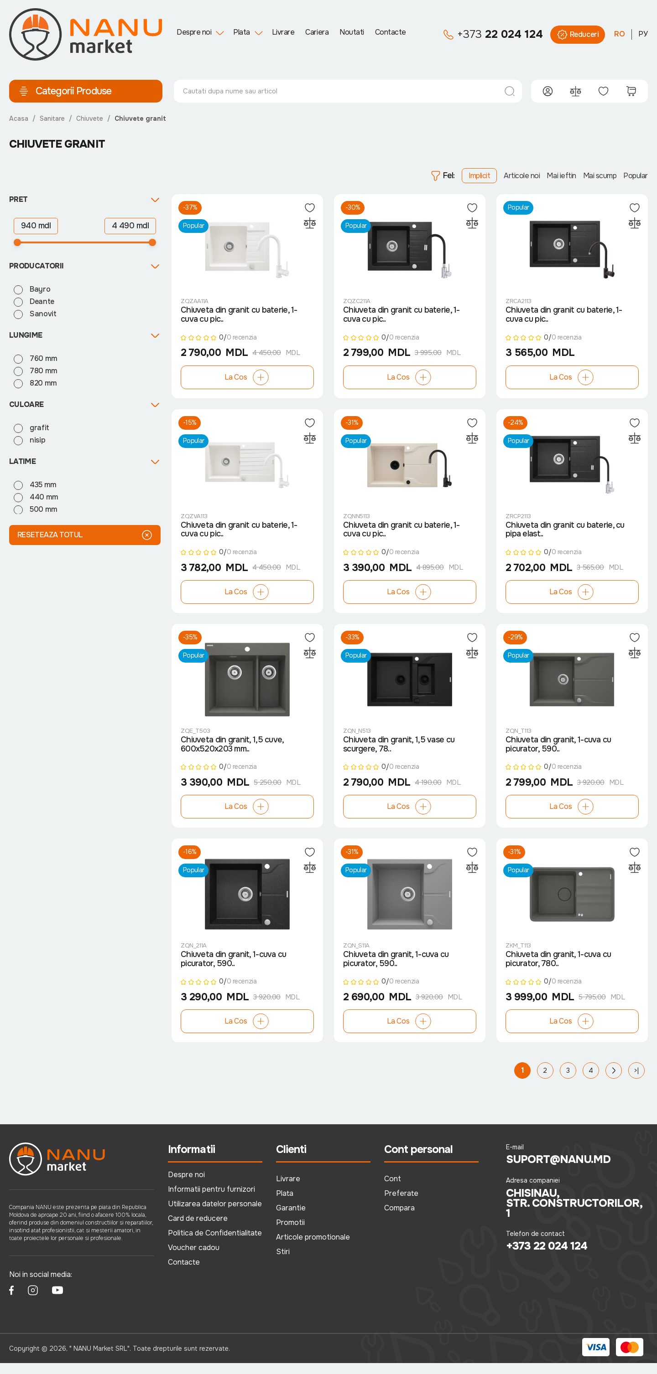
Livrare (283, 32)
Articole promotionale (313, 1247)
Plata (241, 32)
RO (619, 34)
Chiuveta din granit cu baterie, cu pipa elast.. (565, 535)
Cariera (316, 32)
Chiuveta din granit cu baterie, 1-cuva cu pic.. (239, 317)
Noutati (351, 32)
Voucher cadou (193, 1258)
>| (636, 1081)
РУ (643, 34)
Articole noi (522, 175)
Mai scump (600, 175)
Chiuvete (89, 118)
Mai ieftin (561, 175)
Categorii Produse (64, 91)
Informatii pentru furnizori (211, 1200)
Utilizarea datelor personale (215, 1215)
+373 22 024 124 (547, 1257)
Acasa (18, 118)
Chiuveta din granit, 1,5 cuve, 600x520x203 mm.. (232, 752)
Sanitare (52, 118)
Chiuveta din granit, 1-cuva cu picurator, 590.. (558, 752)
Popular (635, 175)
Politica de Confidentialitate (215, 1243)
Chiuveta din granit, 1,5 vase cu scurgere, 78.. (398, 752)
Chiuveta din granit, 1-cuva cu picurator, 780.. (558, 970)
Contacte (390, 32)
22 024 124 (493, 34)
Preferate (401, 1204)
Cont (392, 1189)
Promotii (290, 1233)
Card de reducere (198, 1229)
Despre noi (194, 32)
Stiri (283, 1262)
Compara (399, 1219)
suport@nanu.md (558, 1171)
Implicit (479, 175)
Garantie (291, 1219)
